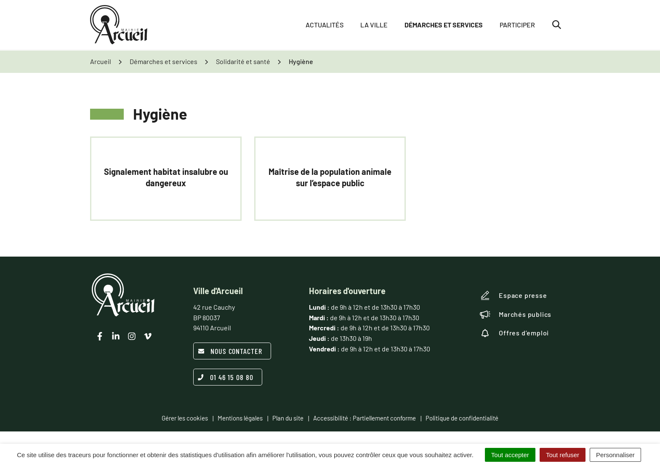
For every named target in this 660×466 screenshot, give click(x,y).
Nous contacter (230, 351)
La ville (374, 25)
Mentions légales (240, 418)
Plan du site (287, 418)
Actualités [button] (324, 25)
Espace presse (513, 295)
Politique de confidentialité (462, 418)
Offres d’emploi (514, 333)
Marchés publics (515, 314)
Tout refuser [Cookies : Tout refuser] (562, 454)
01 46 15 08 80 (225, 377)
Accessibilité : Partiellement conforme (364, 418)
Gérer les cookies (185, 418)
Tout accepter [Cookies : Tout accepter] (510, 454)
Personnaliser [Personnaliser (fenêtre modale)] (615, 454)
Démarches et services (444, 25)
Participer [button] (517, 25)
